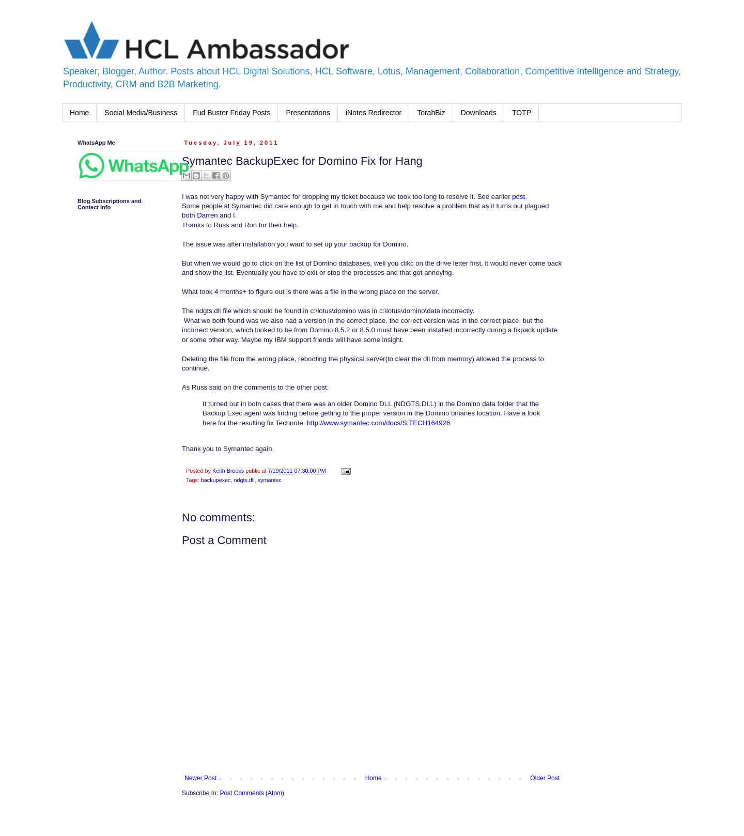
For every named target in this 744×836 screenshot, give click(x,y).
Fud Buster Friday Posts (231, 113)
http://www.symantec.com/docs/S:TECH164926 (378, 423)
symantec (270, 480)
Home (79, 113)
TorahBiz (431, 113)
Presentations (308, 113)
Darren (207, 215)
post (518, 196)
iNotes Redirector (373, 113)
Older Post (545, 778)
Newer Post (200, 778)
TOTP (521, 113)
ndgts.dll (244, 480)
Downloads (479, 113)
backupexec (216, 480)
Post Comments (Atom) (252, 793)
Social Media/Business (140, 113)
